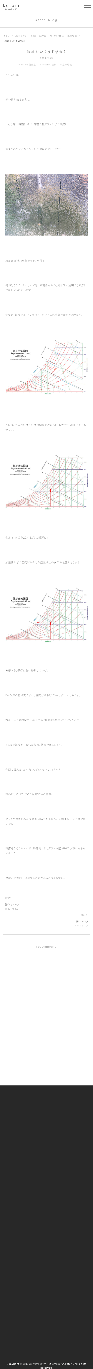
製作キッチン (12, 904)
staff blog (20, 35)
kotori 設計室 (38, 35)
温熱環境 (72, 35)
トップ (7, 35)
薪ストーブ (82, 921)
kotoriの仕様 (57, 35)
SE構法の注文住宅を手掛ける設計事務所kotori (47, 1364)
